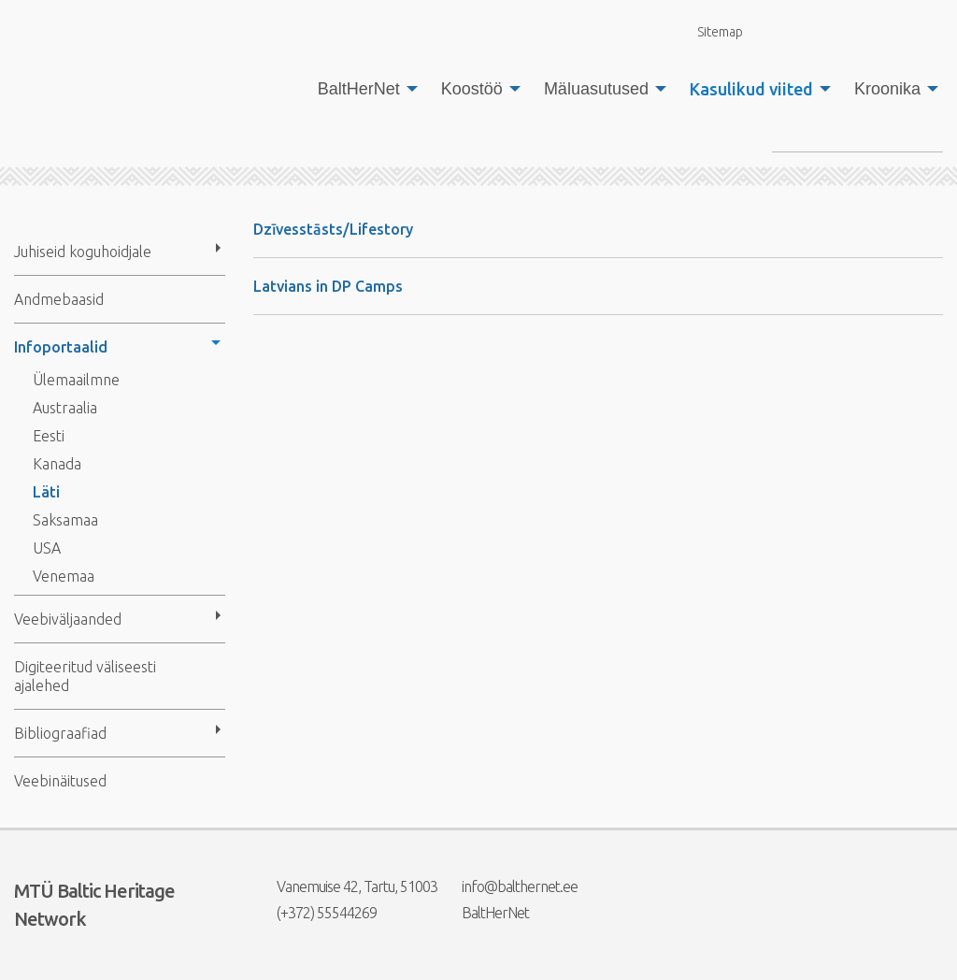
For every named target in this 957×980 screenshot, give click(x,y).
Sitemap (709, 31)
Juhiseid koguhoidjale (82, 251)
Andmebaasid (59, 299)
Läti (46, 491)
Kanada (57, 463)
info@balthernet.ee (508, 886)
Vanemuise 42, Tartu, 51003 (345, 886)
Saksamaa (65, 520)
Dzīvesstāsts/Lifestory (333, 229)
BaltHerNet (359, 88)
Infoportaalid (60, 347)
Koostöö (472, 88)
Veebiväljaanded (67, 619)
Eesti (48, 435)
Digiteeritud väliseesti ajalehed (85, 676)
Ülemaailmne (76, 379)
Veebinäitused (60, 780)
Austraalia (65, 407)
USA (47, 548)
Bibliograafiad (60, 733)
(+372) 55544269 (315, 912)
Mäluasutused (596, 88)
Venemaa (63, 576)
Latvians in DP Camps (328, 286)
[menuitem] (362, 89)
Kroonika (887, 88)
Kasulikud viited (751, 88)
